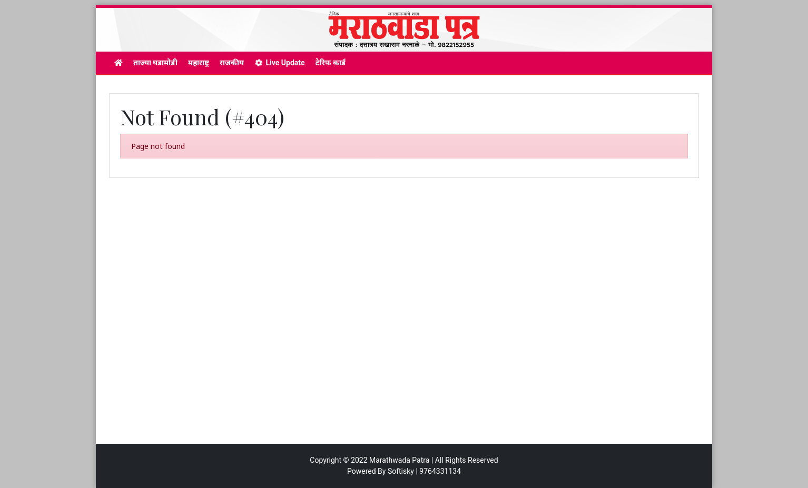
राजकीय (232, 62)
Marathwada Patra (399, 460)
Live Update (279, 62)
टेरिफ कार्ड (331, 62)
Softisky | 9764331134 (424, 471)
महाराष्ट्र (198, 62)
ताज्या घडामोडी (155, 62)
